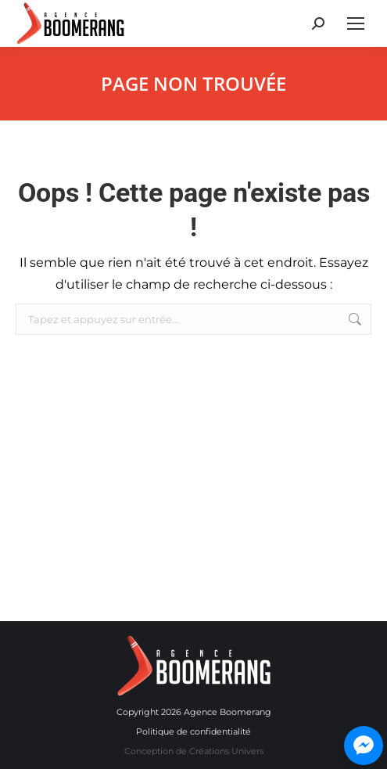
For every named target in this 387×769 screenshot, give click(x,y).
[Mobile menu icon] (355, 23)
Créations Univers (226, 751)
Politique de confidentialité (193, 731)
